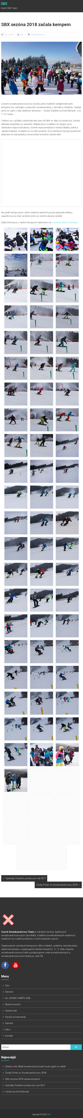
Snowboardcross (38, 35)
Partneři (9, 1023)
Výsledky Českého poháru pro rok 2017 (24, 878)
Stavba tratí (11, 1010)
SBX (4, 4)
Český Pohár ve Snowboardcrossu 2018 (58, 884)
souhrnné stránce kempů (64, 222)
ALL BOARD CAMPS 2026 (17, 998)
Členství (9, 991)
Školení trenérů (12, 1004)
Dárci (7, 1029)
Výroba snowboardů (15, 1017)
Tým (7, 985)
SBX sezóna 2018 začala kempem (22, 1079)
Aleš (21, 35)
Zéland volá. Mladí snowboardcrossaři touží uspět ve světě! (35, 1066)
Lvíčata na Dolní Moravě (17, 1091)
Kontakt (9, 1035)
